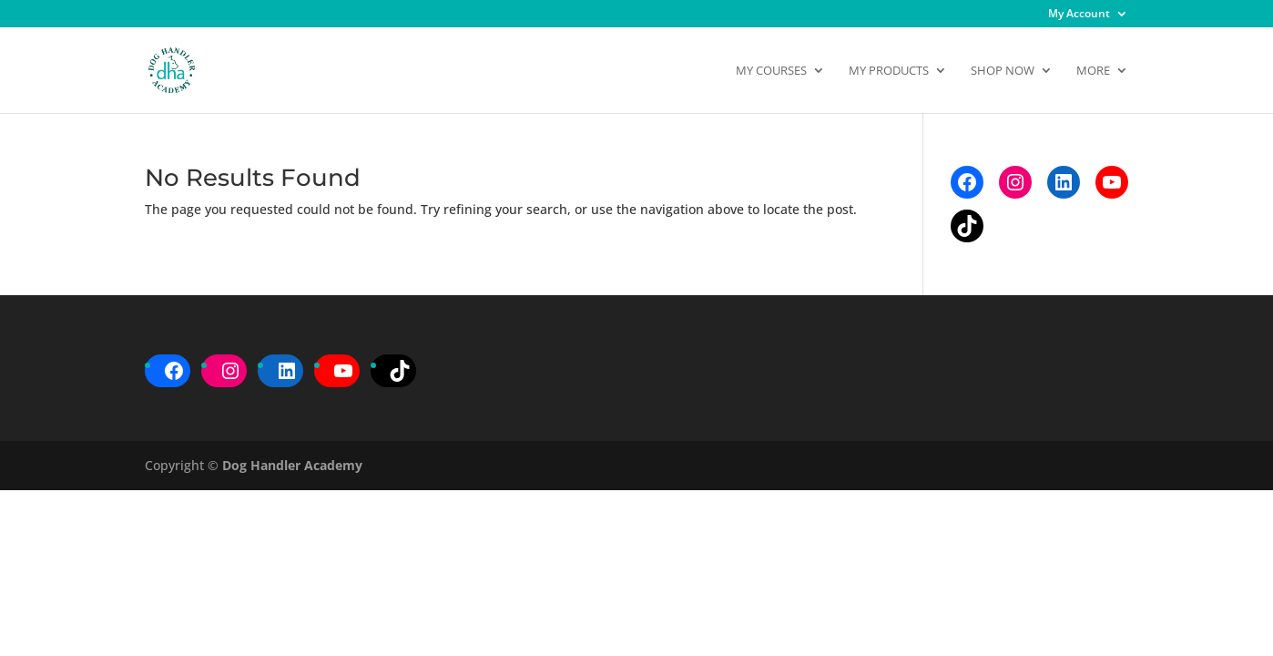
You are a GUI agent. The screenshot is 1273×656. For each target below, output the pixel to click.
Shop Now (1002, 71)
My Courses (771, 71)
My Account (1079, 14)
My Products (889, 71)
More (1093, 71)
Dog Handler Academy (292, 465)
